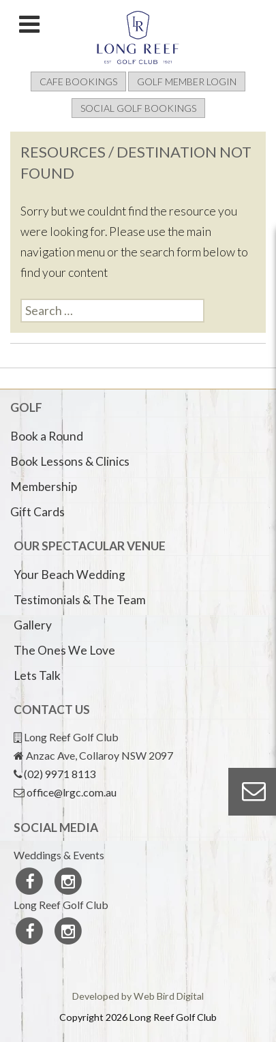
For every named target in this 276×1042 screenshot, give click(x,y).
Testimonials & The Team (80, 600)
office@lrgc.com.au (72, 792)
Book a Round (46, 436)
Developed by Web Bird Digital (138, 996)
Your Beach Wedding (69, 574)
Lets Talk (37, 675)
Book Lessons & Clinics (69, 461)
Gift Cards (37, 512)
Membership (43, 486)
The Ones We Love (64, 650)
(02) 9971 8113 (60, 773)
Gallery (33, 625)
